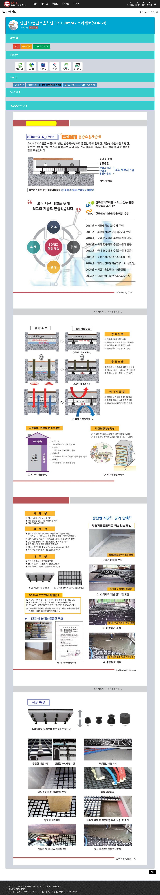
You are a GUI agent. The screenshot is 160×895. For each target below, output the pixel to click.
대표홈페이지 (32, 85)
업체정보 (55, 4)
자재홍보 (65, 4)
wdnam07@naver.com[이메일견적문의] (80, 85)
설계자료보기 (19, 85)
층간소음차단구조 (41, 46)
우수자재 (33, 27)
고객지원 (76, 4)
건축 (16, 46)
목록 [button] (152, 872)
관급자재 (24, 27)
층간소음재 (26, 46)
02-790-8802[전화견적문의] (50, 85)
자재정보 (44, 4)
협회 (35, 4)
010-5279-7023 (18, 889)
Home (143, 12)
